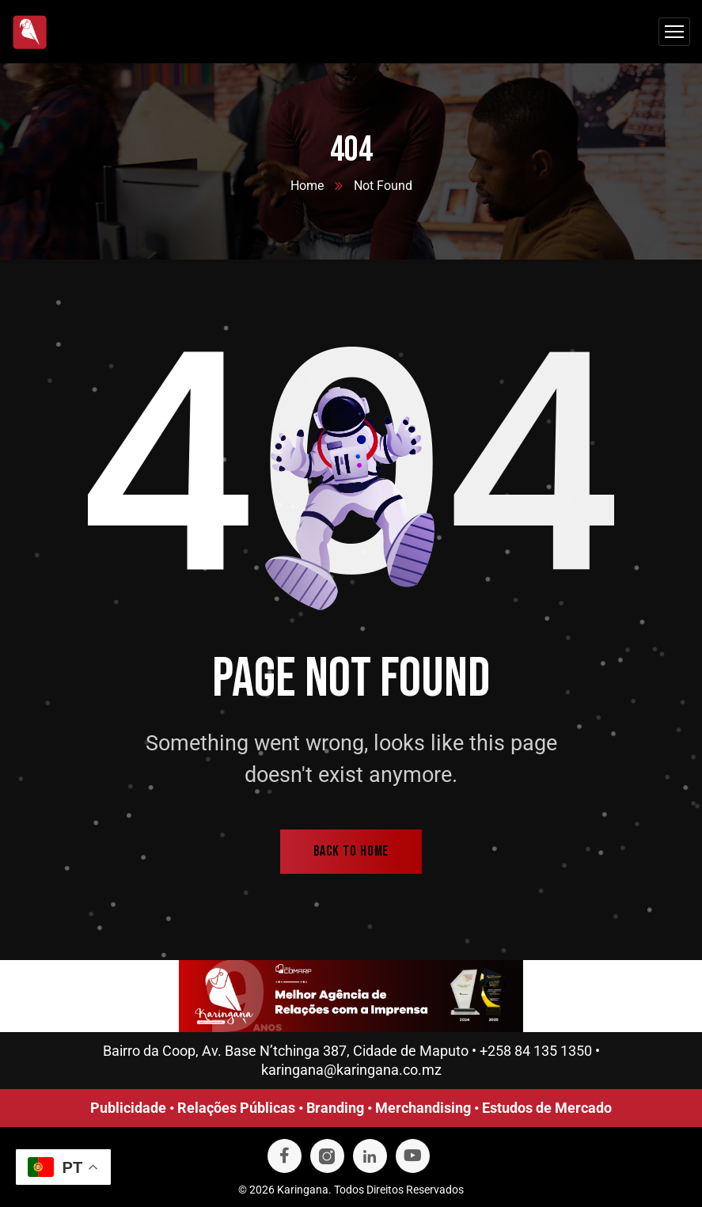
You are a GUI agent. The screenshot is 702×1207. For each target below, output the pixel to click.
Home (307, 185)
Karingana (302, 1189)
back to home (351, 851)
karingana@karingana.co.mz (351, 1069)
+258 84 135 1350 (536, 1050)
